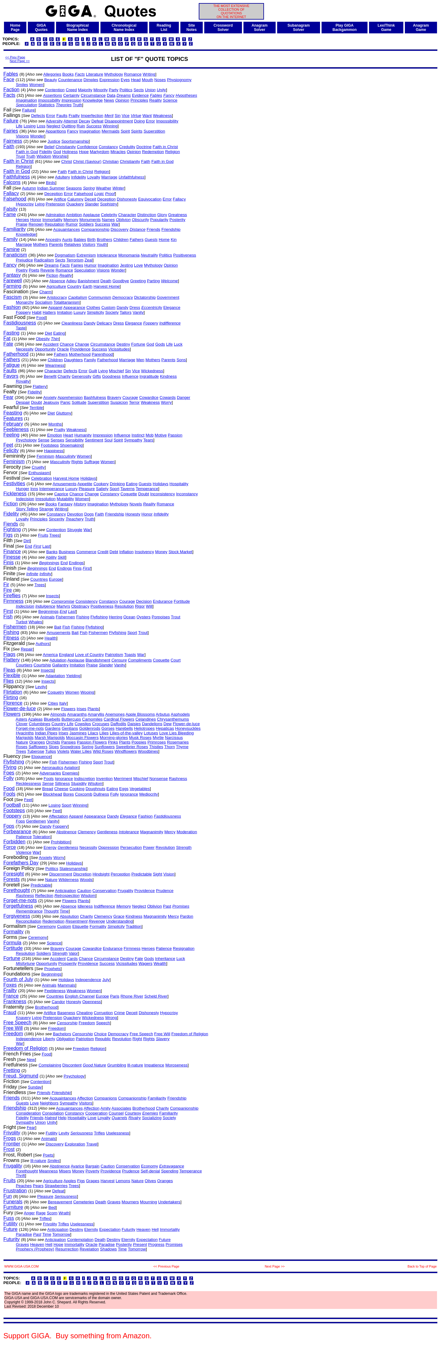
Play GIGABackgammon (345, 27)
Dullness (101, 794)
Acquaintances (66, 229)
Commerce (86, 551)
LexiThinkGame (386, 27)
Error (50, 115)
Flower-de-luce (19, 708)
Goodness (111, 376)
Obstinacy (80, 606)
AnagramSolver (260, 27)
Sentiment (94, 440)
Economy (149, 1166)
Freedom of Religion (190, 1034)
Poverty (92, 1171)
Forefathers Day (21, 862)
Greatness (177, 214)
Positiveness (184, 255)
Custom (108, 307)
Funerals (12, 1201)
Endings (76, 562)
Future (10, 1229)
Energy (49, 847)
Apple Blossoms (140, 714)
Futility (52, 1133)
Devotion (75, 514)
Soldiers (86, 224)
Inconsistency (162, 494)
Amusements (65, 484)
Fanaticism (15, 254)
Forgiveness (16, 916)
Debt (114, 551)
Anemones (115, 714)
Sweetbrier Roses (132, 746)
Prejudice (24, 260)
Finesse (12, 557)
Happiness (53, 450)
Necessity (25, 349)
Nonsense (158, 778)
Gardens (53, 728)
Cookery (101, 484)
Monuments (90, 219)
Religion (172, 151)
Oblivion (154, 906)
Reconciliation (28, 921)
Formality (97, 926)
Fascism (12, 297)
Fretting (11, 1070)
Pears (38, 1185)
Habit (36, 312)
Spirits (136, 131)
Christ (66, 161)
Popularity (159, 219)
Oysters (144, 617)
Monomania (129, 255)
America (50, 654)
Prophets (52, 968)
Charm (45, 292)
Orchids (53, 742)
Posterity (177, 219)
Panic (65, 402)
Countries (39, 579)
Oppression (108, 847)
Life (19, 126)
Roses (22, 746)
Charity (64, 376)
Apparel (55, 307)
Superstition (154, 131)
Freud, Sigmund (20, 1075)
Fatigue (11, 365)
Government (168, 297)
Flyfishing (98, 617)
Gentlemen (36, 821)
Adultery (62, 177)
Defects (38, 115)
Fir (6, 584)
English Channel (80, 996)
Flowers (68, 708)
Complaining (50, 1065)
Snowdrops (70, 746)
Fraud (9, 1012)
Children (121, 239)
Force (9, 847)
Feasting (12, 412)
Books (68, 74)
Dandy (123, 307)
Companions (105, 1098)
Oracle (63, 349)
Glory (162, 214)
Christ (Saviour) (87, 161)
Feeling (11, 434)
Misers (65, 1171)
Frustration (15, 1190)
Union (40, 1122)
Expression (109, 79)
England (66, 654)
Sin (117, 115)
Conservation (104, 890)
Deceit (90, 199)
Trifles (99, 1133)
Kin (173, 239)
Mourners (130, 1202)
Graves (113, 1202)
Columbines (39, 723)
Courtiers (24, 665)
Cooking (77, 788)
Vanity (138, 312)
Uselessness (117, 1133)
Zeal (88, 260)
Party (113, 90)
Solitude (79, 402)
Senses (57, 440)
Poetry (22, 270)
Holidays (88, 478)
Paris (114, 996)
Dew (168, 723)
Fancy (72, 131)
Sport (114, 488)
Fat (6, 338)
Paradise (24, 1234)
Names (108, 219)
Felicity (11, 450)
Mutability (65, 499)
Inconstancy (187, 494)
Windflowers (126, 751)
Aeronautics (52, 767)
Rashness (178, 778)
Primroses (156, 742)
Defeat (97, 121)
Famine (11, 249)
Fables (10, 74)
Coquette (128, 494)
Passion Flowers (92, 742)
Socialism (43, 302)
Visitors (85, 1103)
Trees (54, 535)
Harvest (107, 1181)
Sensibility (74, 440)
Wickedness (152, 371)
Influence (130, 376)
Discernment (60, 874)
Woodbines (148, 751)
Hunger (22, 488)
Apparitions (56, 131)
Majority (85, 90)
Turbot (22, 622)
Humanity (83, 435)
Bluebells (52, 719)
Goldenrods (89, 728)
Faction (11, 89)
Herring (115, 617)
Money (161, 551)
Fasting (11, 332)
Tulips (50, 751)
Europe (55, 579)
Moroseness (176, 1065)
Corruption (103, 1012)
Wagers (145, 963)
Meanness (48, 1171)
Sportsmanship (75, 141)
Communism (99, 297)
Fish (8, 616)
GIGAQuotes (41, 27)
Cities (53, 703)
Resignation (183, 948)
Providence (80, 349)
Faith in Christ (165, 146)
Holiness (70, 151)
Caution (84, 890)
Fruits (43, 535)
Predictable (141, 874)
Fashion (12, 307)
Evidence (140, 95)
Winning (110, 126)
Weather (103, 188)
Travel (91, 1144)
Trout (175, 617)
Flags (9, 654)
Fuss (8, 1218)
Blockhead (52, 794)
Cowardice (148, 397)
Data (111, 95)
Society (112, 312)
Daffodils (118, 723)
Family (10, 239)
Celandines (145, 719)
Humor (90, 265)
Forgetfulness (18, 906)
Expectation (110, 1229)
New (31, 1059)
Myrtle (158, 737)
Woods (86, 879)
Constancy (108, 146)
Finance (12, 551)
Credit (102, 551)
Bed (52, 1207)
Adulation (57, 660)
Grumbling (116, 1065)
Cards (72, 958)
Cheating (84, 1012)
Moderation (187, 832)
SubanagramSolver (299, 27)
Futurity (128, 1229)
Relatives (72, 244)
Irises (81, 708)
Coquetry (55, 692)
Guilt (93, 371)
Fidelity (45, 151)
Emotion (54, 435)
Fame (9, 214)
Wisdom (43, 156)
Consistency (86, 601)
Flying (10, 767)
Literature (94, 74)
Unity (51, 1122)
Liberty (49, 1038)
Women (36, 84)
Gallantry (60, 665)
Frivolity (11, 1132)
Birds (50, 182)
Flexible (11, 675)
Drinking (117, 484)
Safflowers (37, 746)
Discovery (120, 229)
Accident (50, 344)
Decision (144, 601)
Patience (24, 836)
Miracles (118, 151)
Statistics (46, 105)
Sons (181, 360)
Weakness (162, 115)
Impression (103, 435)
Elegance (171, 307)
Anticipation (65, 890)
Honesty (132, 514)
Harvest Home (106, 286)
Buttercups (71, 719)
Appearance (74, 307)
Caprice (61, 494)
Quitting (69, 126)
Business (67, 551)
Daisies (134, 723)
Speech (103, 1023)
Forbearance (17, 831)
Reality (155, 100)
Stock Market (180, 551)
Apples (69, 1181)
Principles (139, 100)
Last (46, 546)
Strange (46, 509)
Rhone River (131, 996)
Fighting (12, 529)
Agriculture (56, 286)
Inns (34, 488)
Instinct (137, 435)
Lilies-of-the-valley (126, 733)
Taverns (127, 488)
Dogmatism (65, 255)
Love (138, 265)
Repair (27, 649)
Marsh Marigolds (50, 737)
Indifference (104, 906)
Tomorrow (61, 1234)
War (115, 224)
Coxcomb (83, 794)
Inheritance (165, 958)
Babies (80, 239)
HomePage (15, 27)
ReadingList (164, 27)
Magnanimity (151, 832)
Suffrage (91, 461)
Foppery (23, 312)
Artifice (60, 199)
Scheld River (156, 996)
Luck (178, 344)
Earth (87, 286)
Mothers (40, 244)
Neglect (53, 126)
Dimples (91, 79)
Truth (77, 105)
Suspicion (119, 402)
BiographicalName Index (77, 27)
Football (12, 805)
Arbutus (163, 714)
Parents (56, 244)
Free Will (13, 1028)
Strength (183, 847)
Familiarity (14, 229)
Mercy (169, 832)
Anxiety (50, 397)
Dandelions (152, 723)
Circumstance (93, 95)
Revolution (165, 847)
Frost (8, 1149)
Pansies (68, 742)
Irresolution (45, 499)
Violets (63, 751)
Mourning (148, 1202)
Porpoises (161, 617)
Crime (119, 1012)
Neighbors (49, 1103)
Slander (92, 204)
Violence (24, 852)
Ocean (129, 617)
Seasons (74, 188)
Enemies (70, 773)
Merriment (123, 778)
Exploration (75, 1144)
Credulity (127, 146)
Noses (160, 79)
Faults (61, 115)
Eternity (91, 1229)
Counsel (116, 1113)
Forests (11, 879)
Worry (166, 402)
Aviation (71, 767)
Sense (44, 440)
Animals (47, 617)
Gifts (96, 376)
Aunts (67, 239)
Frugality (125, 890)
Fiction (52, 275)
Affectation (58, 816)
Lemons (123, 1181)
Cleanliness (72, 323)
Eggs (123, 788)
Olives (150, 1181)
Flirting (10, 697)
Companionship (95, 229)
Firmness (13, 601)
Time (64, 911)
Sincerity (56, 519)
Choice (100, 1034)
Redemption (153, 151)
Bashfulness (95, 397)
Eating (59, 333)
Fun (7, 1196)
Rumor (72, 224)
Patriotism (114, 654)
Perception (120, 874)
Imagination (89, 131)
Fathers (136, 239)
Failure (28, 110)
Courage (127, 601)
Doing (139, 121)
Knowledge (93, 100)
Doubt (36, 402)
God (57, 151)
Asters (21, 719)
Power (149, 847)
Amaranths (77, 714)
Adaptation (55, 675)
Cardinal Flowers (119, 719)
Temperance (147, 488)
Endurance (162, 601)
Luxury (80, 312)
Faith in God (27, 151)
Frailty (74, 115)
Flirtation (12, 692)
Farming (12, 286)
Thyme (182, 746)
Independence (88, 979)
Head (136, 79)
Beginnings (48, 611)
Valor (73, 953)
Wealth (159, 963)
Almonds (58, 714)
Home (164, 239)
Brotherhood (46, 1007)
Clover (22, 723)
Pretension (55, 204)
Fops (20, 821)
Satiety (102, 488)
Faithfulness (16, 176)
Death (105, 281)
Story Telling (27, 509)
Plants (93, 708)
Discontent (72, 1065)
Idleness (85, 906)
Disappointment (118, 121)
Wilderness (68, 879)
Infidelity (78, 177)
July (106, 979)
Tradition (133, 926)
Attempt (70, 121)
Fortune (138, 344)
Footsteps (50, 445)
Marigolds (25, 737)
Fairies (10, 130)
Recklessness (28, 783)
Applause (91, 214)
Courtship (42, 665)
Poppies (139, 742)
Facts (9, 95)
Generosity (81, 376)
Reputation (54, 224)
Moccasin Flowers (82, 737)
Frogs (9, 1138)
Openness (91, 1001)
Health (51, 638)
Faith (8, 146)
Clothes (93, 307)
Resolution (124, 606)
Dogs (89, 514)
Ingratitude (149, 376)
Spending (169, 1171)
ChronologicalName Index (124, 27)
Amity (105, 1108)
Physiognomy (179, 79)
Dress (135, 307)
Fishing (82, 617)
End (28, 546)
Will (149, 606)
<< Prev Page (15, 57)
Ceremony (46, 926)
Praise (22, 224)
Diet (48, 333)
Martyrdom (99, 151)
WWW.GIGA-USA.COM (21, 1266)
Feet (8, 445)
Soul (108, 440)
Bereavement (60, 1202)
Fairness (12, 141)
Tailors (126, 312)
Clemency (87, 832)
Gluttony (63, 413)
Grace (118, 916)
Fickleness (15, 493)
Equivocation (149, 199)
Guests (145, 484)
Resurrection (67, 1249)
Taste (21, 328)
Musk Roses (140, 737)
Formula (12, 942)
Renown (35, 224)
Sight (157, 874)
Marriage (109, 177)
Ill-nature (135, 1065)
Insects (52, 596)
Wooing (87, 692)
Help (62, 1117)
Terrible (36, 407)
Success (102, 224)
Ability (51, 557)
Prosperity (67, 963)
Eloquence (41, 756)
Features (13, 418)
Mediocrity (148, 794)
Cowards (168, 397)
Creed (71, 90)
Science (170, 100)
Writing (149, 74)
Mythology (113, 74)
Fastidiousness (19, 322)
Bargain (92, 1166)
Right (137, 1038)
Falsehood (83, 193)
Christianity (65, 146)
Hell (155, 1229)
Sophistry (108, 204)
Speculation (85, 270)
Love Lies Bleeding (176, 733)
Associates (121, 1108)
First (8, 611)
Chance (67, 344)
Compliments (140, 660)
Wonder (37, 136)
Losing (30, 126)
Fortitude (182, 601)
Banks (52, 551)
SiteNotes (192, 27)
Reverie (47, 270)
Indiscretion (84, 778)
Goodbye (120, 281)
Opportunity (45, 349)
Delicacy (104, 323)
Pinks (113, 742)
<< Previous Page (166, 1266)
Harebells (124, 728)
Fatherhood (15, 354)
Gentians (70, 728)
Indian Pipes (46, 733)
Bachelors (62, 1034)
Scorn (52, 1213)
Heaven (143, 1229)
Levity (40, 686)
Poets (34, 270)
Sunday (35, 1087)
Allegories (52, 74)
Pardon (186, 916)
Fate (8, 344)
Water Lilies (81, 751)
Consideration (28, 1113)
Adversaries (50, 773)
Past (167, 906)
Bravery (114, 397)
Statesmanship (72, 868)
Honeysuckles (188, 728)
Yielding (73, 675)
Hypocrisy (25, 204)
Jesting (126, 265)
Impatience (154, 1065)
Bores (68, 794)
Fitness (11, 637)
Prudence (164, 890)
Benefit (50, 376)
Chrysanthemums (173, 719)
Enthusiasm (39, 472)
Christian (111, 161)
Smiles (22, 84)
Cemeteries (83, 1202)
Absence (57, 281)
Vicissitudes (119, 349)
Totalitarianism (66, 302)
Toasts (130, 654)
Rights (77, 461)
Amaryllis (96, 714)
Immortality (52, 219)
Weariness (54, 365)
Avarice (77, 1166)
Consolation (53, 1113)
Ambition (74, 214)
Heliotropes (144, 728)
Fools (49, 778)
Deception (53, 193)
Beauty (50, 79)
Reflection (44, 895)
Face (8, 79)
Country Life (62, 723)
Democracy (118, 1034)
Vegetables (140, 788)
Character (127, 214)
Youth (101, 244)
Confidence (87, 146)
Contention (54, 90)
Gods (160, 344)
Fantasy (12, 275)
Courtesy (133, 1113)
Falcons (12, 182)
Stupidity (79, 783)
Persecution (131, 847)
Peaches (24, 1185)
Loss (41, 126)
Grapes (93, 1181)
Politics (125, 90)
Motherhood (80, 354)
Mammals (66, 985)
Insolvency (144, 551)
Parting (153, 281)
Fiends (10, 523)
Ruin (81, 126)
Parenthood (102, 354)
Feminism (45, 456)
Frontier (11, 1143)
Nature (22, 742)
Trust (20, 156)
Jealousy (51, 402)
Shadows (108, 1249)
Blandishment (97, 660)
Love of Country (89, 654)
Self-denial (150, 1171)
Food (41, 317)
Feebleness (16, 429)
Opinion (134, 151)
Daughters (73, 360)
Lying (39, 204)
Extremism (86, 255)
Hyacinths (25, 733)
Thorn (169, 746)
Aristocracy (57, 297)
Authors (43, 643)
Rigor (140, 606)
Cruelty (38, 467)
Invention (104, 778)
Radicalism (44, 260)
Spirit (125, 131)
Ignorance (64, 778)
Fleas (9, 670)
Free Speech (17, 1022)
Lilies (103, 733)
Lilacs (93, 733)
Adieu (71, 281)
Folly (8, 778)
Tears (148, 440)
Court (176, 660)
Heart (68, 435)
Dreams (51, 265)
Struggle (74, 529)
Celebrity (109, 214)
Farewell (12, 280)
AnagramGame (421, 27)
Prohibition (60, 842)
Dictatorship (145, 297)
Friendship (170, 229)
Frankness (14, 1001)
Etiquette (80, 926)
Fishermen (65, 617)
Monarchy (25, 302)
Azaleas (35, 719)
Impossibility (167, 121)
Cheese (61, 788)
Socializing (152, 1117)
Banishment (88, 281)
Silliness (62, 783)
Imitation (64, 312)
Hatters (49, 312)
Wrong (111, 1017)
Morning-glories (114, 737)
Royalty (22, 381)
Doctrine (144, 146)
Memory (70, 219)
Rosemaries (178, 742)
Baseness (66, 1012)
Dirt (27, 540)
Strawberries (56, 1185)
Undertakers (169, 1202)
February (13, 423)
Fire (7, 590)
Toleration (42, 836)
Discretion (82, 874)
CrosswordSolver (223, 27)
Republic (103, 1038)
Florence (12, 703)
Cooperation (96, 1113)
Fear (8, 397)
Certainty (71, 95)
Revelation (89, 1249)
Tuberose (35, 751)
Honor (35, 219)
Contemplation (80, 1239)
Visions (22, 136)
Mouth (147, 79)
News (109, 100)
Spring (87, 746)
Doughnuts (95, 788)
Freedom (87, 1023)
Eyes (125, 79)
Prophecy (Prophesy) (35, 1249)
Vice (126, 115)
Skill (61, 557)
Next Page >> (20, 61)
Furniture (13, 1207)
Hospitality (178, 484)
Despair (23, 402)
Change (82, 344)
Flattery (39, 386)
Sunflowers (105, 746)
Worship (59, 156)
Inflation (126, 551)
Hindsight (101, 874)
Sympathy (133, 440)
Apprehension (70, 397)
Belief (49, 146)
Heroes (22, 219)
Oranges (37, 742)
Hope (84, 151)
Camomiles (92, 719)
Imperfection (92, 115)
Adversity (54, 121)
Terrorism (75, 260)
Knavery (23, 1017)
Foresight (13, 873)
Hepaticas (165, 728)
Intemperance (51, 488)
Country (74, 286)
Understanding (119, 921)
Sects (139, 90)
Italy (62, 703)
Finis (8, 562)
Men (140, 360)
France (11, 996)
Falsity (10, 209)
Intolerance (107, 255)
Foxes (10, 984)
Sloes (54, 746)
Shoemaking (71, 445)
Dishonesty (127, 199)
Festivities (14, 483)
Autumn (29, 188)
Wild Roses (103, 751)
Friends (153, 229)
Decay (84, 121)
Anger (29, 1213)
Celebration (41, 478)
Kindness (168, 376)
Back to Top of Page (422, 1266)
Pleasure (87, 488)
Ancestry (53, 239)
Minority (100, 90)
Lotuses (151, 733)
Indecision (25, 499)
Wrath (63, 1213)
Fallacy (11, 193)
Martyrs (63, 606)
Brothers (104, 239)
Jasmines (78, 733)
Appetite (84, 484)
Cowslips (83, 723)
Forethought (16, 890)
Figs (8, 535)
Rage (41, 1213)
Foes (8, 772)
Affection (85, 1098)
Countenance (70, 79)
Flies (8, 681)
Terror (134, 402)
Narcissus (174, 737)
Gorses (108, 728)
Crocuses (100, 723)
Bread (47, 788)
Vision (168, 874)
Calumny (75, 199)
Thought (51, 911)
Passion (175, 435)
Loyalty (93, 177)
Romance (132, 74)
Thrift (20, 1175)
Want (147, 115)
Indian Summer (51, 188)
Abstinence (66, 832)
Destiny (123, 344)
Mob (149, 435)
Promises (174, 1244)
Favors (10, 376)
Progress (156, 1244)
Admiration (55, 214)
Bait (57, 627)
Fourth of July (18, 979)
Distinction (146, 214)
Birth (91, 239)
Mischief (116, 371)
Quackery (75, 204)
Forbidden (14, 841)
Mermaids (111, 131)
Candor (58, 1001)
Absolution (69, 916)
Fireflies (12, 595)
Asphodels (180, 714)
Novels (136, 504)
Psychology (26, 440)
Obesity (43, 338)
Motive (161, 435)
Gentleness (107, 832)
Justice (53, 141)
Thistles (156, 746)
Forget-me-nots (30, 728)
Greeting (138, 281)
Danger (183, 397)
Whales (35, 622)
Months (55, 424)
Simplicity (95, 312)
